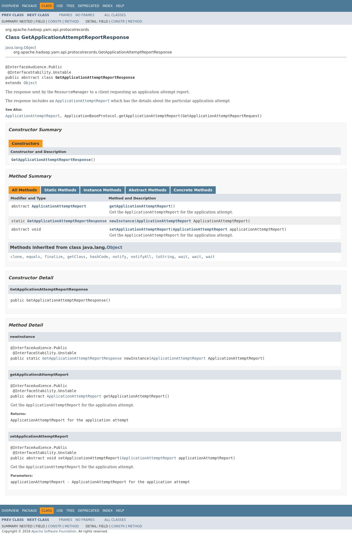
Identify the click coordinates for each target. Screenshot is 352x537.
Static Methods (60, 190)
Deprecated (88, 6)
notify (119, 257)
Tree (70, 6)
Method (72, 21)
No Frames (85, 15)
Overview (10, 6)
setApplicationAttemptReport (140, 229)
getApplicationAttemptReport (140, 206)
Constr (54, 21)
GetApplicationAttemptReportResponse (51, 159)
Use (60, 6)
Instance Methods (102, 190)
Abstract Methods (147, 190)
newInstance (121, 221)
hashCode (99, 257)
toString (165, 257)
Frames (65, 15)
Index (108, 6)
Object (30, 83)
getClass (76, 257)
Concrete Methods (193, 190)
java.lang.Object (20, 47)
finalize (53, 257)
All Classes (115, 15)
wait (183, 257)
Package (29, 6)
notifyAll (141, 257)
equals (33, 257)
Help (120, 6)
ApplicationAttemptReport (59, 206)
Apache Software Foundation (53, 531)
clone (16, 257)
